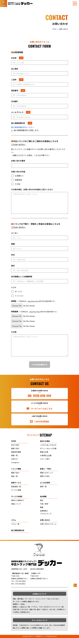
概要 (41, 507)
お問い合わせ (45, 520)
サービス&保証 (16, 496)
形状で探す (15, 445)
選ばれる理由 (45, 441)
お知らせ (14, 459)
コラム (13, 520)
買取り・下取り (45, 469)
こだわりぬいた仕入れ (48, 445)
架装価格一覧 (16, 486)
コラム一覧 (15, 524)
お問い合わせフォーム (48, 524)
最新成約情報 (16, 452)
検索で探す (15, 448)
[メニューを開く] (74, 3)
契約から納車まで (17, 500)
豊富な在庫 (44, 452)
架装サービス (16, 482)
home (13, 441)
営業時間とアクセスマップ (45, 512)
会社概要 (43, 496)
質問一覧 (43, 486)
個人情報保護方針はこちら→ (22, 127)
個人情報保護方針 (17, 530)
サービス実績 (16, 490)
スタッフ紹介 (45, 459)
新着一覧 (14, 455)
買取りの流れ (45, 476)
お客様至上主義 (45, 455)
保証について (16, 504)
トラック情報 (16, 469)
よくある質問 (45, 482)
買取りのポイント (46, 473)
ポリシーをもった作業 (48, 448)
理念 (41, 500)
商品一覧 (14, 476)
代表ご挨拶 (44, 504)
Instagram (15, 462)
